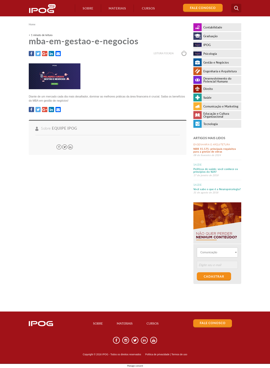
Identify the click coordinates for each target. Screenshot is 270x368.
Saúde (197, 164)
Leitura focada (170, 53)
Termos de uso (179, 354)
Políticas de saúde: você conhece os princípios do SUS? (215, 170)
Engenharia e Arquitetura (211, 144)
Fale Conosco (203, 8)
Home (32, 24)
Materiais (116, 8)
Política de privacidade (157, 354)
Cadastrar (214, 276)
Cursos (154, 323)
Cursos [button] (147, 8)
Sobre (87, 8)
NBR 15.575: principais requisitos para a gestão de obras (214, 150)
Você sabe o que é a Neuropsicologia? (217, 189)
